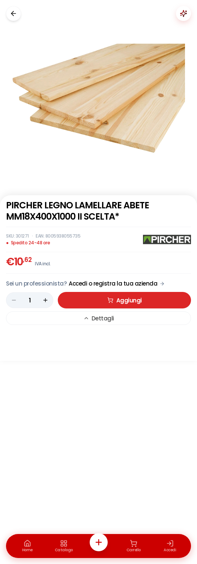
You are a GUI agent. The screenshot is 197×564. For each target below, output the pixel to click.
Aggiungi (124, 300)
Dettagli (98, 318)
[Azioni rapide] (99, 542)
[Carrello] (133, 546)
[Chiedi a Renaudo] (183, 13)
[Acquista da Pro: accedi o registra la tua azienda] (85, 283)
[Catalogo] (63, 546)
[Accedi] (169, 546)
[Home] (27, 546)
